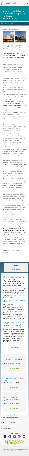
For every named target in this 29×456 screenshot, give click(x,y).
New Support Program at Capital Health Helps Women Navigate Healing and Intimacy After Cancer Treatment (14, 324)
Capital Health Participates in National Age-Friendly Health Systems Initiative (13, 276)
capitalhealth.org (7, 252)
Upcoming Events (16, 269)
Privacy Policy (11, 453)
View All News (14, 347)
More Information (14, 368)
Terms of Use (19, 453)
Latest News (16, 265)
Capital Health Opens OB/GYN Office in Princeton (14, 301)
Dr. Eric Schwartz (17, 101)
